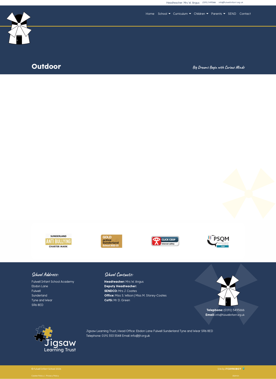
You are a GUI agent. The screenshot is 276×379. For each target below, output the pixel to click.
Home (150, 13)
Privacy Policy (52, 376)
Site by (216, 369)
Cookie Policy (37, 376)
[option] (58, 241)
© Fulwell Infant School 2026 (50, 369)
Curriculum (180, 13)
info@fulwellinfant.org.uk (231, 2)
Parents (216, 13)
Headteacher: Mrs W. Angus (186, 2)
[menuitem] (150, 13)
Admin (235, 376)
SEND (232, 13)
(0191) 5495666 (209, 2)
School (162, 13)
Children (199, 13)
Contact (245, 13)
